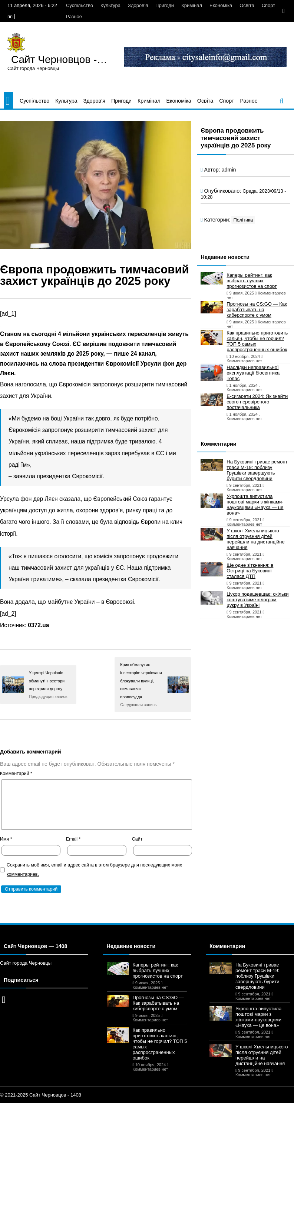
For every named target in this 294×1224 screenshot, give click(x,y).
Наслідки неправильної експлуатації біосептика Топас (253, 373)
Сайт (137, 839)
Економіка (220, 5)
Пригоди (164, 5)
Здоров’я (138, 5)
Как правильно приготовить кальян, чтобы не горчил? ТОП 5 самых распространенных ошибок (257, 341)
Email (73, 839)
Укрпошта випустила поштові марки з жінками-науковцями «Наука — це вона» (255, 504)
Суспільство (79, 5)
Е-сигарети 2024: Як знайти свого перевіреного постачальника (257, 401)
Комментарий (16, 773)
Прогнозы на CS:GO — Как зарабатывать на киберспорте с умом (257, 309)
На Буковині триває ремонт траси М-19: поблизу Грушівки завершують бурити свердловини (257, 470)
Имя (6, 839)
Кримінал (191, 5)
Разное (74, 16)
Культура (110, 5)
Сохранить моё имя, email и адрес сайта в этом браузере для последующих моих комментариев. (94, 869)
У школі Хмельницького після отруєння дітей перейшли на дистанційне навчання (255, 539)
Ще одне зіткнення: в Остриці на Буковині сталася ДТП (250, 570)
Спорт (268, 5)
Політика (243, 220)
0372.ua (38, 625)
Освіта (247, 5)
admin (229, 170)
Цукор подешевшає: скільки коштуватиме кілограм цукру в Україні (257, 599)
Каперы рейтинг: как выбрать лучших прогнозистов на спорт (252, 280)
